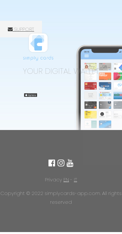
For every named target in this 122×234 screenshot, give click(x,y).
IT (75, 179)
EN (66, 179)
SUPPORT (21, 29)
